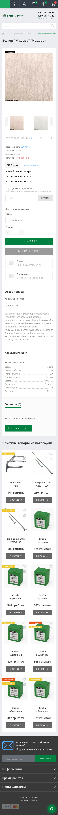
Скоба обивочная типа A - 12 (15, 711)
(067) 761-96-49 (46, 12)
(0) (31, 137)
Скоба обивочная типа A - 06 (15, 655)
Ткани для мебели (16, 33)
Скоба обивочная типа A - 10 (42, 655)
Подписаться (45, 758)
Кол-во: (9, 227)
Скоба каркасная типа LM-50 (42, 598)
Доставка (22, 274)
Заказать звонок (45, 18)
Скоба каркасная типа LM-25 (42, 542)
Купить (45, 198)
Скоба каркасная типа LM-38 (15, 598)
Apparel (25, 146)
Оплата (21, 261)
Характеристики (14, 298)
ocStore (35, 797)
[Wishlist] (41, 137)
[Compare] (51, 137)
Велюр (31, 33)
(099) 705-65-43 (46, 15)
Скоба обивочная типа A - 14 (42, 711)
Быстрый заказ (29, 251)
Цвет (8, 214)
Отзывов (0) (12, 305)
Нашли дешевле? (31, 165)
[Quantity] (14, 232)
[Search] (52, 26)
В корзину (29, 241)
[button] (24, 4)
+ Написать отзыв (18, 428)
